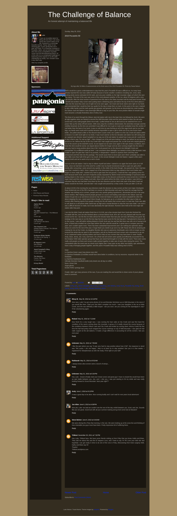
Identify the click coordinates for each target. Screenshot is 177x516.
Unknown (75, 343)
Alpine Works (38, 204)
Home (106, 492)
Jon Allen (75, 404)
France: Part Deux (39, 258)
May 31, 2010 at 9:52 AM (89, 361)
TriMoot (75, 435)
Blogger (110, 509)
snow (71, 288)
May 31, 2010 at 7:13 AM (86, 319)
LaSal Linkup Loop (39, 251)
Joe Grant (93, 286)
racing (137, 286)
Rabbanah (76, 361)
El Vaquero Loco (39, 242)
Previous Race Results (40, 195)
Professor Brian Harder (42, 235)
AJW (71, 286)
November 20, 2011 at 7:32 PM (89, 435)
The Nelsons (38, 256)
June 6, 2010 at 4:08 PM (88, 404)
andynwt (96, 509)
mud (118, 286)
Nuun (122, 286)
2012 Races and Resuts (41, 193)
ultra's (103, 288)
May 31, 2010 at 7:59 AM (88, 343)
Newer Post (70, 492)
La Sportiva (102, 286)
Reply (74, 312)
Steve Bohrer (77, 420)
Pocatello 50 (129, 286)
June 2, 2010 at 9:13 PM (85, 391)
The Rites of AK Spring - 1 (42, 237)
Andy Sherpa (38, 220)
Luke (43, 35)
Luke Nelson (111, 286)
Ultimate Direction (94, 288)
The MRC (37, 211)
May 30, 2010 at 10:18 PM (88, 299)
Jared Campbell (83, 286)
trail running (83, 288)
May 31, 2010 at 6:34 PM (88, 374)
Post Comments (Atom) (83, 497)
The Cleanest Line (40, 226)
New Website (38, 244)
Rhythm (36, 206)
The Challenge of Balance (89, 15)
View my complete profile (39, 63)
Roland (74, 319)
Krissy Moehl (38, 263)
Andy (74, 391)
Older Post (141, 492)
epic (75, 286)
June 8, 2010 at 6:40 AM (90, 420)
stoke (76, 288)
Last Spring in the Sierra (41, 221)
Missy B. (75, 299)
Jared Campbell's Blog (42, 249)
